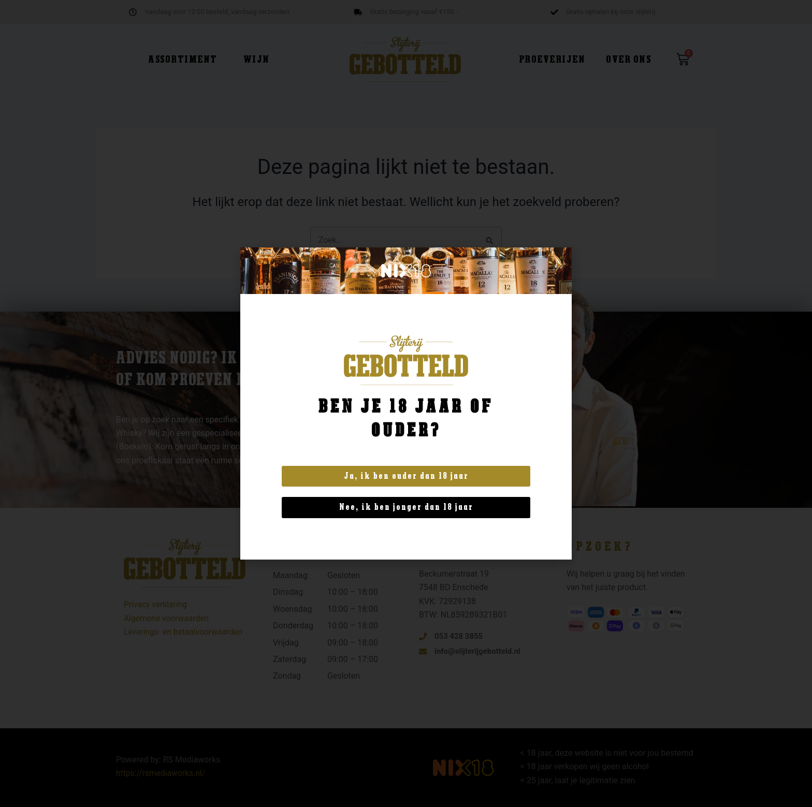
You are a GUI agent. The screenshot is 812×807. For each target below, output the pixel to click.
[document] (406, 403)
